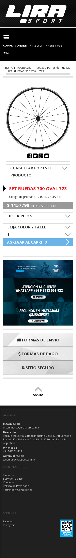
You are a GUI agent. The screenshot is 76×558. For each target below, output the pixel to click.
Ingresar (36, 45)
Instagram (9, 525)
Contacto (8, 482)
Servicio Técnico (13, 478)
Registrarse (54, 45)
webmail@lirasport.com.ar (19, 459)
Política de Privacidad (16, 486)
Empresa (8, 475)
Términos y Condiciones (17, 490)
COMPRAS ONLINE (15, 45)
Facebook (9, 521)
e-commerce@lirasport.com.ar (21, 427)
